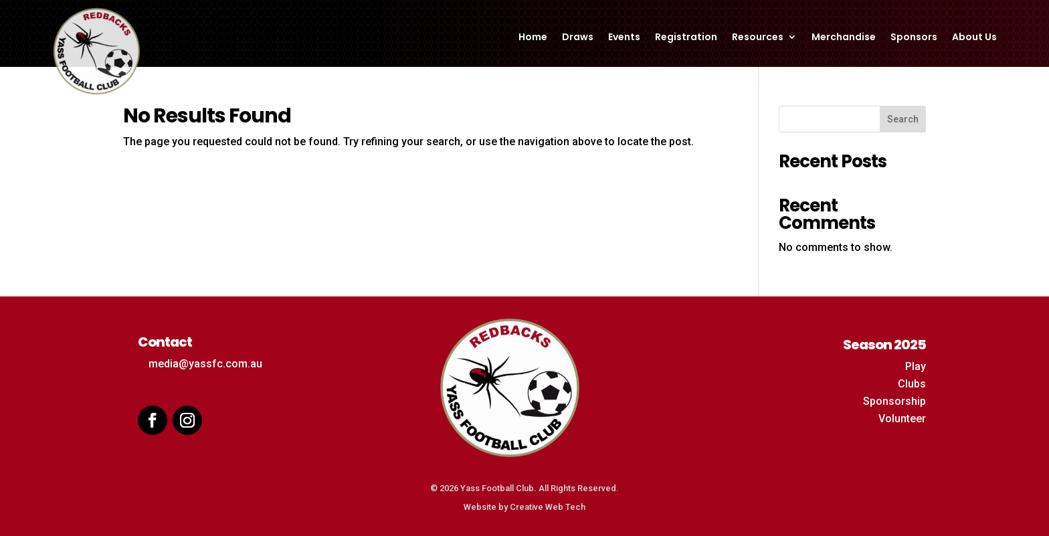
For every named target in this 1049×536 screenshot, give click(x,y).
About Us (974, 37)
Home (532, 37)
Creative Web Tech (547, 507)
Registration (686, 37)
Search (903, 119)
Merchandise (844, 37)
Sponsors (913, 37)
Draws (577, 37)
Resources (757, 37)
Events (624, 37)
